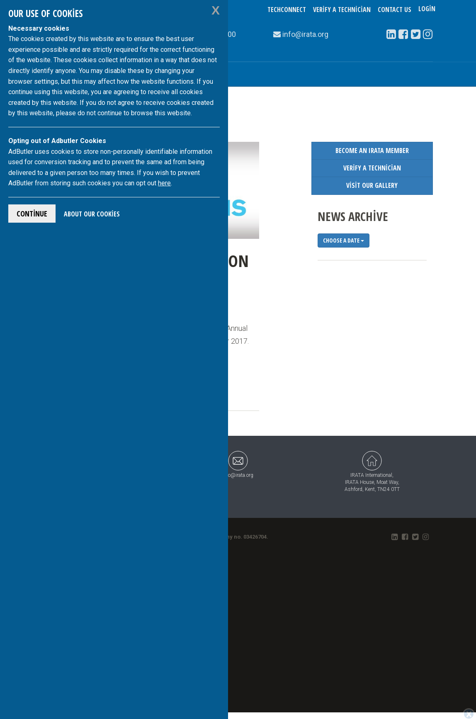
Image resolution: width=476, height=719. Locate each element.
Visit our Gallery (372, 185)
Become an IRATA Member (372, 150)
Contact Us (394, 9)
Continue (32, 214)
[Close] (469, 713)
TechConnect (286, 9)
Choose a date (343, 240)
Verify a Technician (342, 9)
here (164, 183)
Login (426, 9)
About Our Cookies (92, 214)
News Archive (353, 216)
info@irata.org (237, 463)
